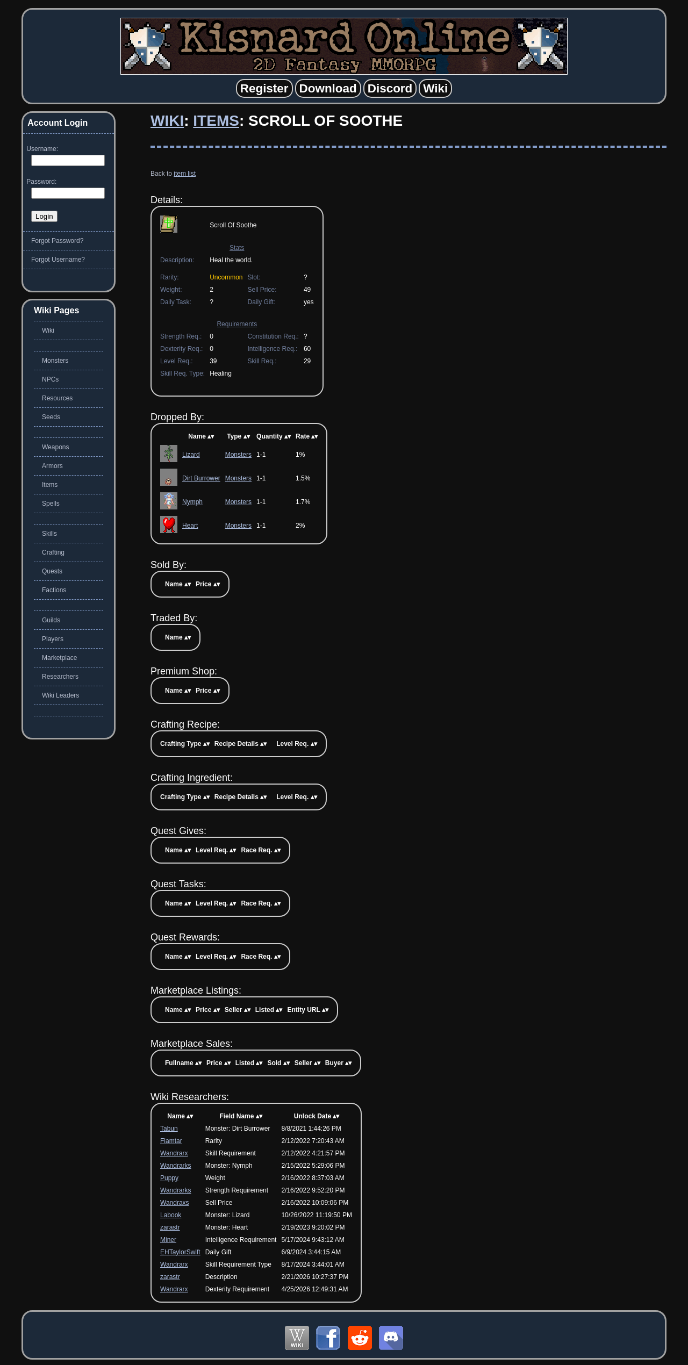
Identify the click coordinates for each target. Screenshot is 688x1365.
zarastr (170, 1227)
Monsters (238, 454)
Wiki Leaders (60, 695)
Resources (57, 398)
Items (216, 120)
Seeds (51, 417)
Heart (190, 525)
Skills (49, 533)
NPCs (50, 379)
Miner (168, 1240)
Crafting (53, 552)
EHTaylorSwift (180, 1252)
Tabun (169, 1128)
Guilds (51, 620)
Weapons (55, 447)
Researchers (60, 676)
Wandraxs (174, 1202)
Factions (54, 590)
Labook (170, 1215)
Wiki (167, 120)
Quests (52, 571)
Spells (51, 503)
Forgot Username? (58, 259)
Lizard (191, 454)
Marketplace (59, 658)
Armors (52, 466)
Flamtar (171, 1141)
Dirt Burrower (201, 478)
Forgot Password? (57, 241)
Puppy (169, 1178)
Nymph (192, 502)
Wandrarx (174, 1153)
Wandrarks (175, 1165)
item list (185, 173)
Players (52, 639)
